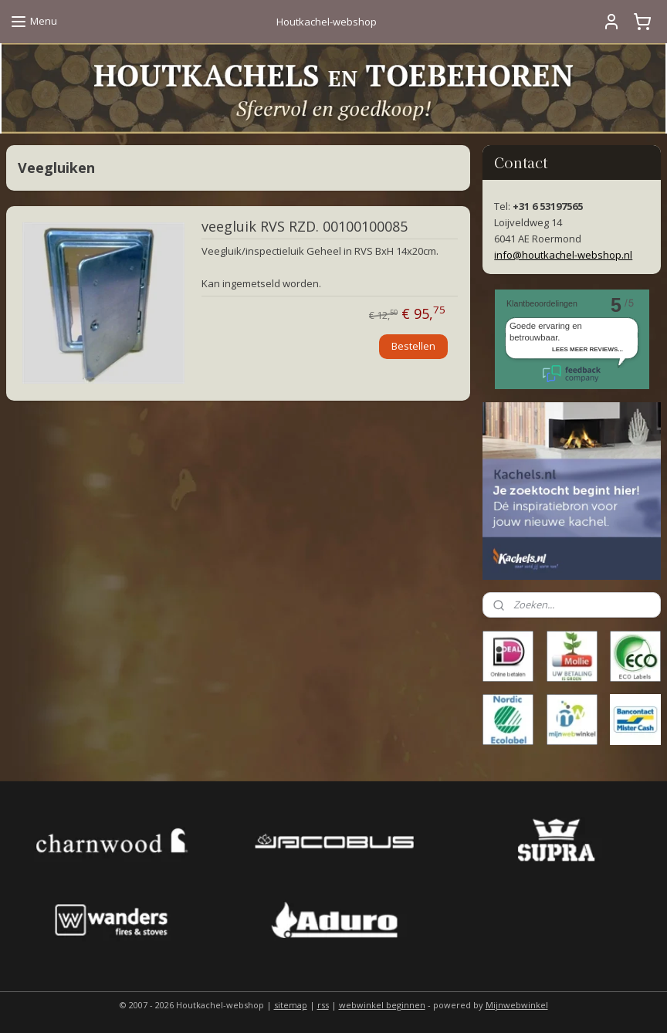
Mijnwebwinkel (517, 1005)
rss (323, 1005)
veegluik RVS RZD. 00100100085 (304, 226)
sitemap (290, 1005)
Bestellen (413, 346)
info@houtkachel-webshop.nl (563, 255)
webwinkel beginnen (382, 1005)
